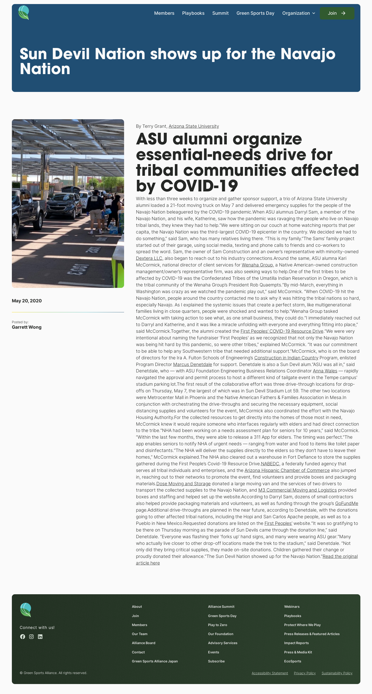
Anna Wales (325, 371)
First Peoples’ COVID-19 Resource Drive (281, 331)
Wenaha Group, (258, 264)
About (137, 607)
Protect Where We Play (302, 625)
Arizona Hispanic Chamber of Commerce (287, 470)
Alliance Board (143, 643)
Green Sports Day (255, 12)
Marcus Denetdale (192, 364)
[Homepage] (23, 12)
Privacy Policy (305, 673)
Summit (220, 12)
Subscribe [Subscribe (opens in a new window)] (216, 661)
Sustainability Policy (336, 673)
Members (164, 12)
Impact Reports (296, 643)
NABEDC (270, 463)
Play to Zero (217, 625)
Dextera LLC (149, 258)
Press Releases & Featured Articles (312, 634)
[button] (299, 13)
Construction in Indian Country (286, 357)
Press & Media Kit (298, 652)
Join (135, 616)
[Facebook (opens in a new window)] (23, 637)
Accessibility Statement (270, 673)
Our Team (140, 634)
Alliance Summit (221, 607)
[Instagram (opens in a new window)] (31, 637)
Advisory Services (222, 643)
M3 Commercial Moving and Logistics (297, 490)
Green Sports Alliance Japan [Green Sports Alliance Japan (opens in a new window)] (155, 661)
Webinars (292, 607)
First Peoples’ (278, 523)
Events (213, 652)
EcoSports (292, 661)
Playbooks (193, 12)
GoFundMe (346, 503)
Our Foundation (220, 634)
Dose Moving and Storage (183, 483)
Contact (138, 652)
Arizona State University (193, 126)
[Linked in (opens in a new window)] (40, 637)
